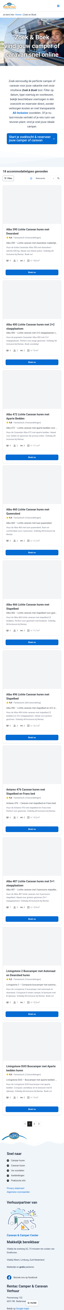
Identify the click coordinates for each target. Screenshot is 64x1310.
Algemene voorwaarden (18, 1192)
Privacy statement (15, 1188)
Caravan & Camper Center (22, 1235)
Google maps (22, 1308)
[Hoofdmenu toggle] (58, 6)
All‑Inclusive (20, 112)
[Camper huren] (16, 1160)
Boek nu (32, 272)
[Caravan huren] (16, 1165)
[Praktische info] (16, 1180)
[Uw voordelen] (15, 1170)
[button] (32, 138)
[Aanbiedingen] (15, 1175)
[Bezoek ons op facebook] (22, 1277)
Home (18, 14)
